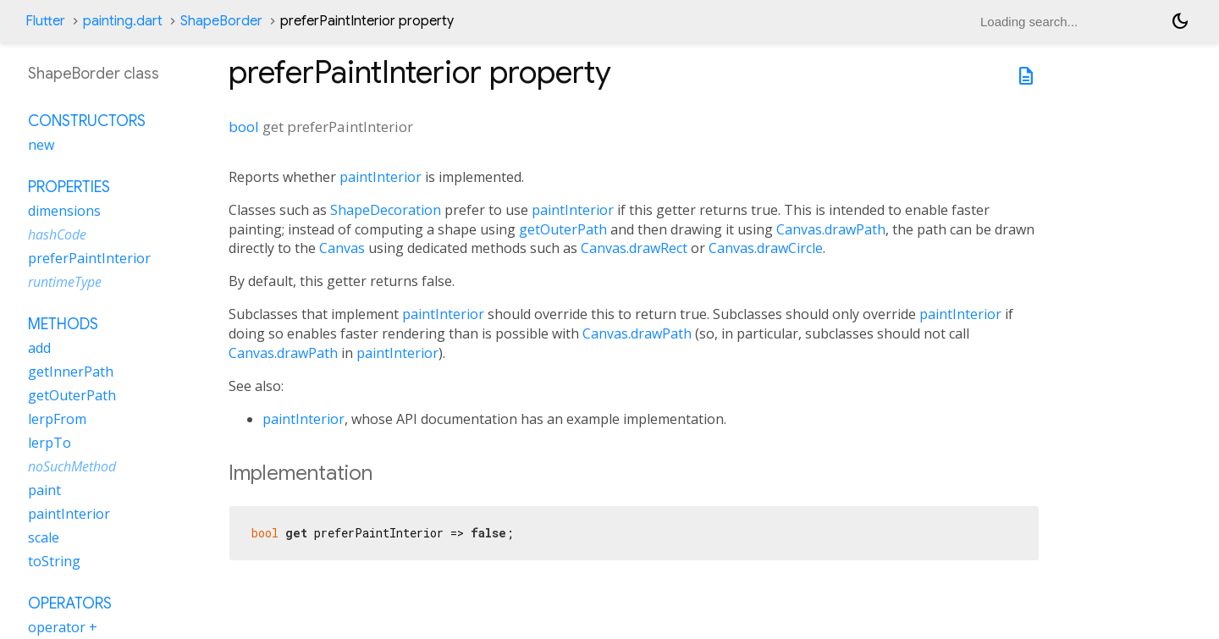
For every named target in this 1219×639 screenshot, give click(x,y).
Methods (63, 324)
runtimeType (65, 282)
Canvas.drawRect (634, 248)
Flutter (45, 21)
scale (43, 537)
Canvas (342, 248)
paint (44, 490)
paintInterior (380, 177)
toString (54, 561)
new (41, 144)
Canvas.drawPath (830, 229)
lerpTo (49, 442)
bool (244, 126)
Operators (70, 603)
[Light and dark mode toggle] (1180, 21)
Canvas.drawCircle (766, 248)
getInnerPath (70, 371)
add (39, 348)
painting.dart (123, 21)
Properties (69, 187)
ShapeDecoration (385, 210)
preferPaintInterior (89, 258)
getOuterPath (563, 229)
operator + (62, 627)
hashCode (57, 234)
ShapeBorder (221, 21)
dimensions (64, 210)
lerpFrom (57, 419)
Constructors (87, 121)
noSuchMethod (72, 466)
